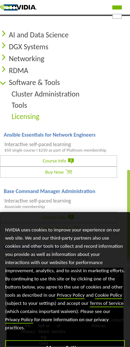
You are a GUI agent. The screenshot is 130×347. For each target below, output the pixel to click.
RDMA (18, 70)
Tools (19, 105)
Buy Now (54, 172)
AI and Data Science (39, 34)
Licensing (25, 116)
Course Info (54, 161)
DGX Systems (28, 46)
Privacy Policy (71, 302)
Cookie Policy (108, 302)
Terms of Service (107, 310)
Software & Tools (34, 82)
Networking (26, 58)
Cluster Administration (46, 94)
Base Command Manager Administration (49, 191)
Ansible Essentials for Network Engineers (50, 135)
